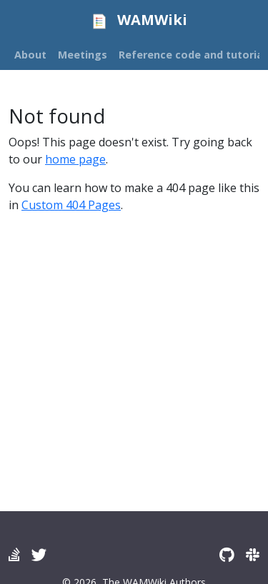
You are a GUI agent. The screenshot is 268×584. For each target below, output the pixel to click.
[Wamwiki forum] (14, 554)
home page (75, 159)
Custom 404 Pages (71, 205)
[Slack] (252, 554)
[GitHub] (226, 554)
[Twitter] (39, 554)
